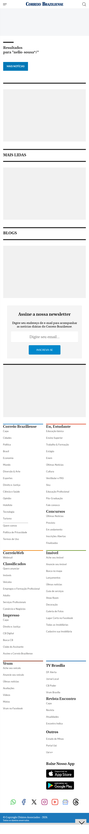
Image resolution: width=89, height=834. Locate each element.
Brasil (6, 451)
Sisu (48, 484)
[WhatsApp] (13, 802)
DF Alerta (51, 672)
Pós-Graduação (54, 498)
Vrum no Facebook (13, 708)
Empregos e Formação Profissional (21, 588)
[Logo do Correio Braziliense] (44, 4)
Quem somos (10, 525)
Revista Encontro (61, 699)
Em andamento (54, 529)
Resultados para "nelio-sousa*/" (21, 50)
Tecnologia (8, 511)
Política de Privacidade (15, 532)
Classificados (14, 564)
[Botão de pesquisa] (84, 4)
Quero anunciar (11, 568)
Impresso (11, 615)
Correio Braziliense (20, 426)
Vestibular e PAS (55, 478)
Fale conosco (53, 505)
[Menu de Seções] (5, 4)
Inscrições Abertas (56, 536)
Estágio (50, 451)
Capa (6, 431)
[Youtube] (55, 802)
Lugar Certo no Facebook (59, 617)
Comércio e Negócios (14, 608)
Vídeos (6, 694)
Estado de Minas (55, 738)
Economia (8, 457)
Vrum (8, 663)
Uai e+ (49, 752)
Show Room (52, 597)
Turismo (7, 518)
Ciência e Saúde (11, 491)
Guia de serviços (55, 591)
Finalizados (52, 542)
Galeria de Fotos (55, 611)
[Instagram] (44, 802)
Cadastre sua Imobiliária (59, 631)
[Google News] (65, 802)
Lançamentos (53, 577)
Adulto (6, 595)
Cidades (7, 437)
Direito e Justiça (11, 484)
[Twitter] (34, 802)
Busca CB (8, 640)
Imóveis (7, 575)
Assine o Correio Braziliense (18, 653)
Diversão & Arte (11, 471)
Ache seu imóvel (54, 557)
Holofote (7, 505)
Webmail (8, 557)
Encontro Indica (54, 723)
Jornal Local (52, 678)
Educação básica (55, 431)
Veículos (7, 581)
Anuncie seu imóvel (56, 564)
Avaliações (8, 688)
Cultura (50, 471)
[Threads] (76, 802)
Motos (6, 701)
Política (7, 444)
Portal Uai (51, 745)
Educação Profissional (57, 491)
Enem (49, 457)
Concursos (55, 511)
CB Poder (51, 685)
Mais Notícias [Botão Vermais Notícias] (15, 66)
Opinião (7, 498)
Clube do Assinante (13, 646)
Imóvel (52, 553)
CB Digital (8, 633)
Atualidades (52, 716)
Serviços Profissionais (14, 602)
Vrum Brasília (53, 692)
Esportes (8, 478)
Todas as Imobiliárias (57, 624)
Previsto (50, 522)
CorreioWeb (13, 553)
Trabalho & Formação (57, 444)
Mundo (6, 464)
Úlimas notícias (54, 584)
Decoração (52, 604)
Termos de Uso (11, 539)
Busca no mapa (54, 570)
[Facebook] (23, 802)
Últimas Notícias (55, 464)
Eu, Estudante (58, 426)
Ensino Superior (54, 437)
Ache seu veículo (12, 668)
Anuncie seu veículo (13, 674)
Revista (50, 710)
